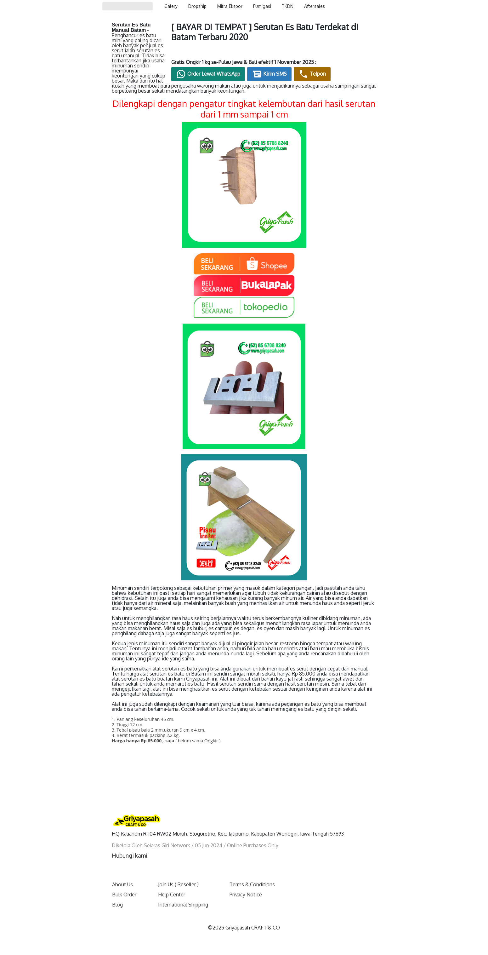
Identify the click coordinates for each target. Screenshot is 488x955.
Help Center (171, 884)
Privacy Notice (246, 884)
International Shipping (183, 894)
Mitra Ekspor (229, 6)
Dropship (197, 6)
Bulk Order (124, 884)
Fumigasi (262, 6)
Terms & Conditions (252, 874)
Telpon (354, 77)
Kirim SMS (311, 77)
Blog (117, 894)
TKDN (287, 6)
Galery (171, 6)
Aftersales (314, 6)
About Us (122, 874)
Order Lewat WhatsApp (250, 77)
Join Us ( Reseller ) (178, 874)
